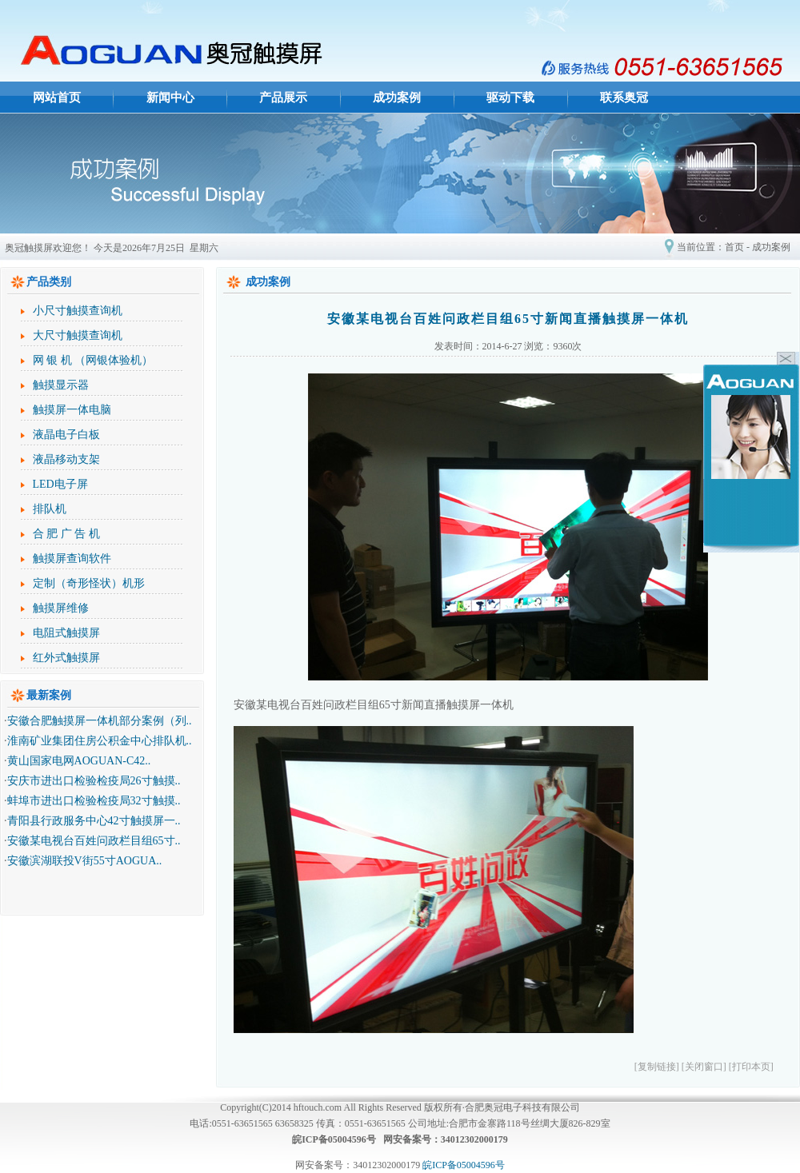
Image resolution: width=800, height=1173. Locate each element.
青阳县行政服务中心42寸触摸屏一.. (94, 821)
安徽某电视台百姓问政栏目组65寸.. (94, 841)
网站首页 (57, 97)
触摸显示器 (61, 385)
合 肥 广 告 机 (66, 534)
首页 (734, 247)
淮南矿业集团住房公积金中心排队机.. (99, 741)
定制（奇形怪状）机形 (89, 583)
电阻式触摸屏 (66, 633)
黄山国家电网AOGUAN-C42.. (79, 761)
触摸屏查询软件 (72, 559)
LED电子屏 (60, 484)
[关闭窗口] (704, 1066)
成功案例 (397, 97)
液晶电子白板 (66, 435)
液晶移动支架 (66, 459)
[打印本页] (751, 1066)
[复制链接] (656, 1066)
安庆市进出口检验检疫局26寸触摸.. (94, 781)
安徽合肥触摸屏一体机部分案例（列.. (99, 721)
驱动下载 (510, 97)
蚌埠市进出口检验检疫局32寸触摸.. (94, 801)
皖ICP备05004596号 (463, 1165)
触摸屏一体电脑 (72, 410)
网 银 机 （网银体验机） (93, 360)
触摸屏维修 (61, 608)
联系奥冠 (624, 97)
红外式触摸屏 (66, 658)
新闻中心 (170, 97)
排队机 (49, 509)
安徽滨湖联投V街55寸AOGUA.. (84, 861)
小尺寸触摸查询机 (77, 311)
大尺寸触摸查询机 (77, 335)
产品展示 (283, 97)
